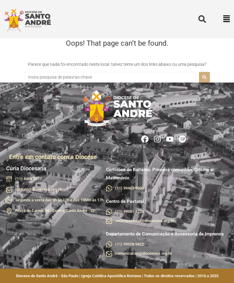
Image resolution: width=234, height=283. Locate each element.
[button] (226, 19)
